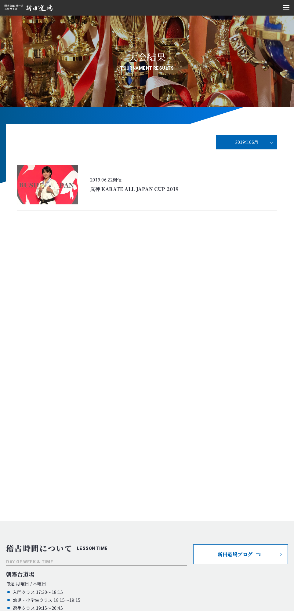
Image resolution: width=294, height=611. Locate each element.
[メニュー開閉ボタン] (286, 7)
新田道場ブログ (239, 554)
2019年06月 (246, 142)
